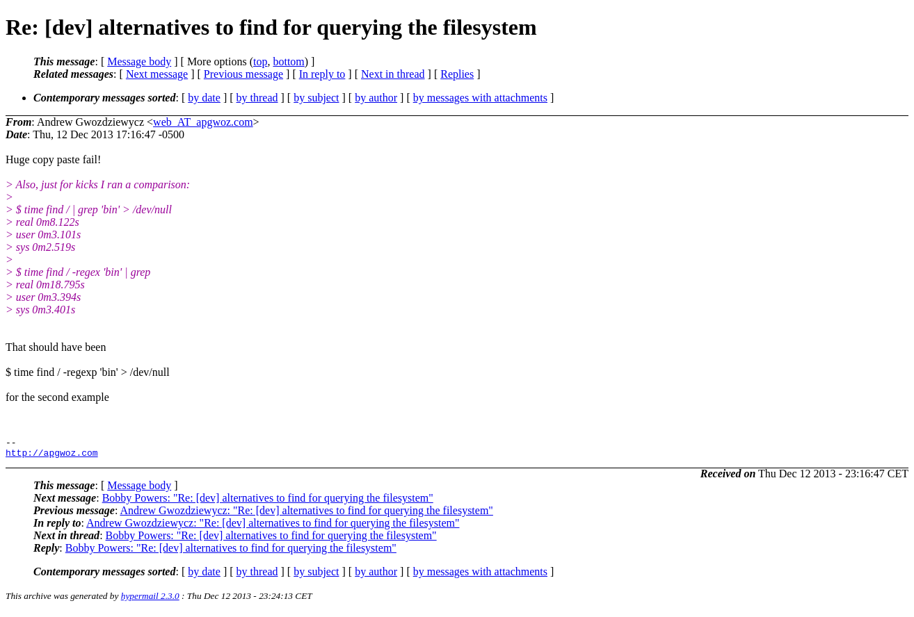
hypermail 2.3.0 (150, 600)
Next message (157, 74)
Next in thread (393, 74)
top (260, 61)
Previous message (243, 74)
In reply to (322, 74)
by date (204, 98)
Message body (139, 61)
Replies (457, 74)
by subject (316, 98)
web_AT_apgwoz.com (203, 122)
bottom (288, 61)
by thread (257, 98)
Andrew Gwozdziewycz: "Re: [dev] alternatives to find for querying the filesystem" (306, 514)
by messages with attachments (480, 98)
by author (376, 98)
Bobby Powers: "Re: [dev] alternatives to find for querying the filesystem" (267, 502)
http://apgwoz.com (52, 456)
